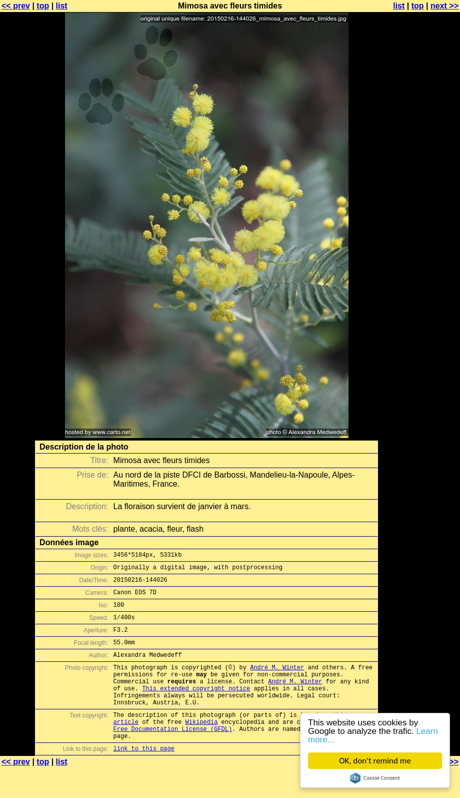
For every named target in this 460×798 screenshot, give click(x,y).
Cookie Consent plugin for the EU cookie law (375, 777)
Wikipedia (202, 747)
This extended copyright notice (196, 707)
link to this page (144, 778)
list (62, 6)
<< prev (16, 6)
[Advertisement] (420, 248)
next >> (444, 6)
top (42, 6)
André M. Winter (277, 682)
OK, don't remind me (375, 760)
